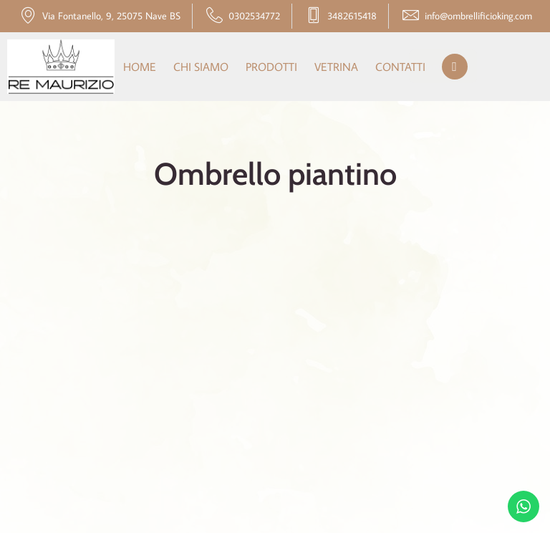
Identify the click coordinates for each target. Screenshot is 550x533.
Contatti (400, 66)
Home (139, 66)
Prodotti (271, 66)
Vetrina (336, 66)
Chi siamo (200, 66)
